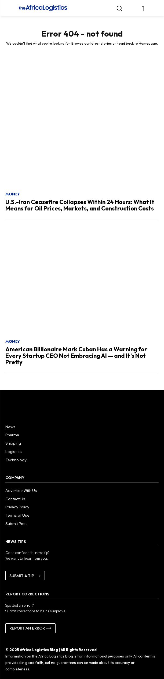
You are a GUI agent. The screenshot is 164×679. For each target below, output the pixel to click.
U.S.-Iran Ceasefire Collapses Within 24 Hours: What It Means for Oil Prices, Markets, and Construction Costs (79, 205)
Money (12, 194)
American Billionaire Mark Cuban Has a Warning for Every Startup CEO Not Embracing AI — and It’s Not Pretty (76, 355)
